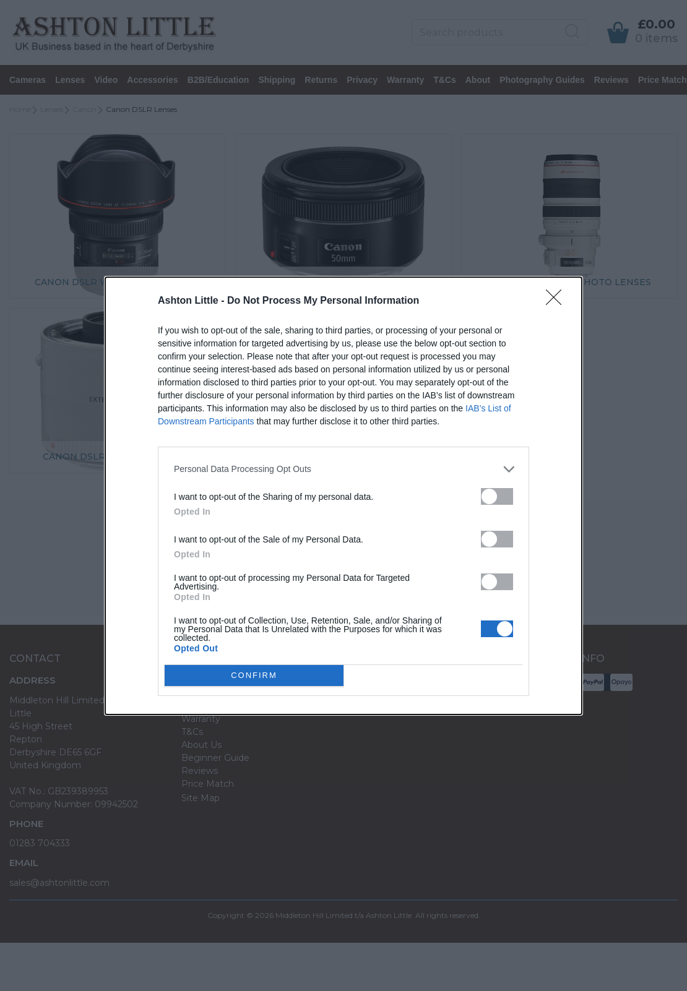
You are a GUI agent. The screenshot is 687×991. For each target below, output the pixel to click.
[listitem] (343, 469)
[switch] (497, 496)
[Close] (557, 301)
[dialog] (343, 495)
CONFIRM (254, 675)
